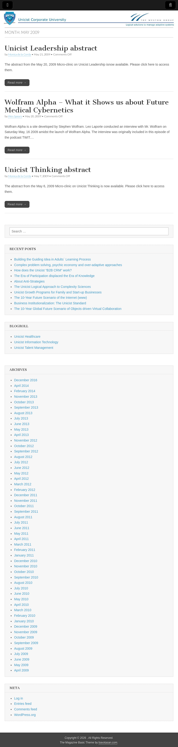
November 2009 (25, 632)
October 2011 (24, 506)
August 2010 (23, 583)
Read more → (17, 82)
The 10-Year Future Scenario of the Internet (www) (50, 297)
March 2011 (22, 544)
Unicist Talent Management (33, 348)
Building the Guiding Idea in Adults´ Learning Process (52, 259)
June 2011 (21, 528)
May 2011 (21, 533)
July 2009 (21, 654)
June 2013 (21, 424)
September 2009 (26, 643)
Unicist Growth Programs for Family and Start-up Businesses (58, 292)
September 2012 (26, 451)
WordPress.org (25, 715)
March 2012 (22, 484)
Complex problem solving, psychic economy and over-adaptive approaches (68, 265)
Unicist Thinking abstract (48, 169)
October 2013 (24, 402)
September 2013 (26, 407)
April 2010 (21, 605)
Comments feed (25, 709)
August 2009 (23, 648)
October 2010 (24, 572)
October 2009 (24, 637)
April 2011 (21, 539)
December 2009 (25, 626)
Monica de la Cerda (19, 54)
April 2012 (21, 478)
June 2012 (21, 468)
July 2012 (21, 462)
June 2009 (21, 659)
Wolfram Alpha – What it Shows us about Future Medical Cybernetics (87, 106)
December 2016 (25, 380)
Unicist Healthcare (27, 336)
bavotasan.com (108, 742)
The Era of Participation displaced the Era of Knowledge (54, 276)
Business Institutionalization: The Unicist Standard (50, 303)
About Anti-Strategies (29, 281)
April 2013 (21, 435)
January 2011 (24, 555)
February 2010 (24, 615)
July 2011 (21, 522)
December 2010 (25, 561)
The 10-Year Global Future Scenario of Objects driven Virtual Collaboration (67, 309)
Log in (18, 698)
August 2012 (23, 457)
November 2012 (25, 440)
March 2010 (22, 610)
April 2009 (21, 670)
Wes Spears (15, 116)
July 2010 (21, 588)
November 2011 (25, 500)
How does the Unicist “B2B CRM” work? (43, 270)
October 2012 (24, 446)
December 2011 (25, 495)
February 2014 (24, 391)
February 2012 (24, 490)
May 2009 (21, 665)
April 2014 (21, 386)
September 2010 (26, 577)
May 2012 (21, 473)
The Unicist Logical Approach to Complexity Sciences (52, 287)
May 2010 (21, 599)
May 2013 (21, 429)
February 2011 (24, 550)
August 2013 (23, 413)
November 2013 (25, 396)
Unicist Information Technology (36, 342)
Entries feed (23, 704)
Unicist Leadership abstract (51, 48)
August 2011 (23, 517)
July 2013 (21, 418)
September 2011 (26, 511)
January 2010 (24, 621)
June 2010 (21, 593)
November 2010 (25, 566)
